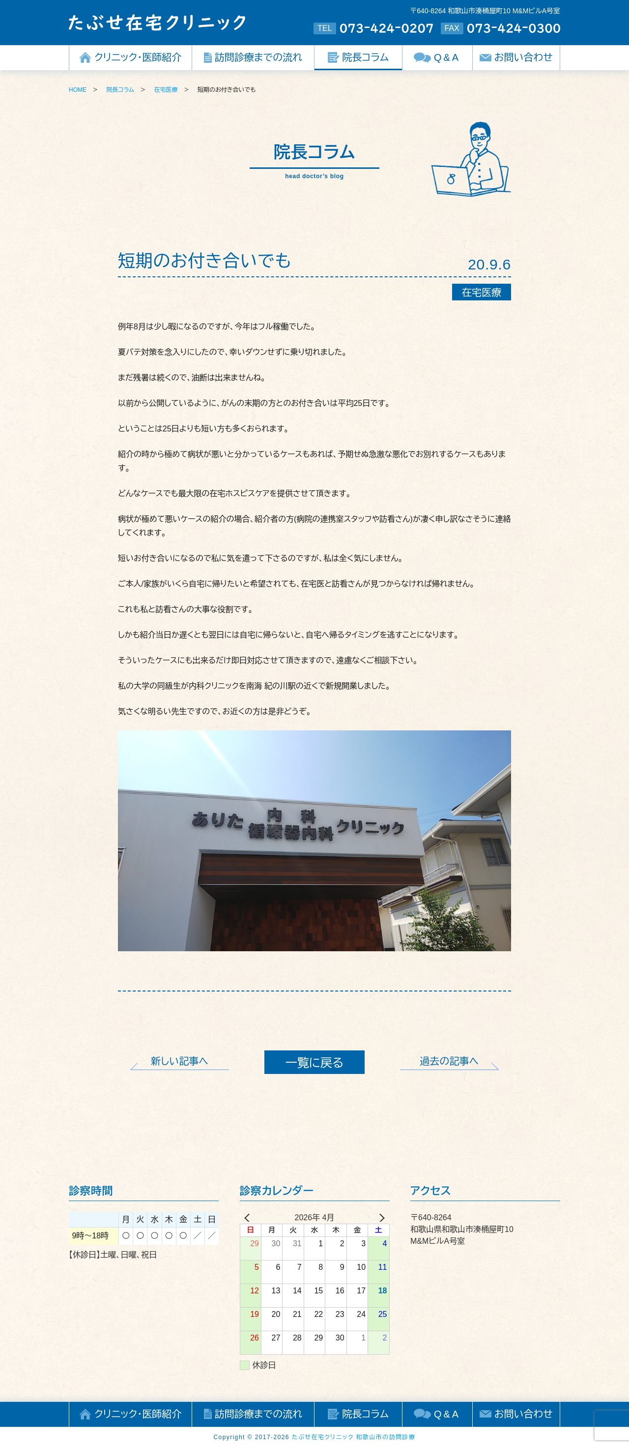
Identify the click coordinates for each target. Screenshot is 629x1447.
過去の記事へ (449, 1061)
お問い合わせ (523, 57)
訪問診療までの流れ (258, 57)
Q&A (447, 57)
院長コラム (366, 57)
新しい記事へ (179, 1061)
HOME (77, 89)
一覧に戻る (314, 1063)
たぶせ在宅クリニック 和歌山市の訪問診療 (354, 1437)
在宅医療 (166, 89)
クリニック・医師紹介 (137, 57)
